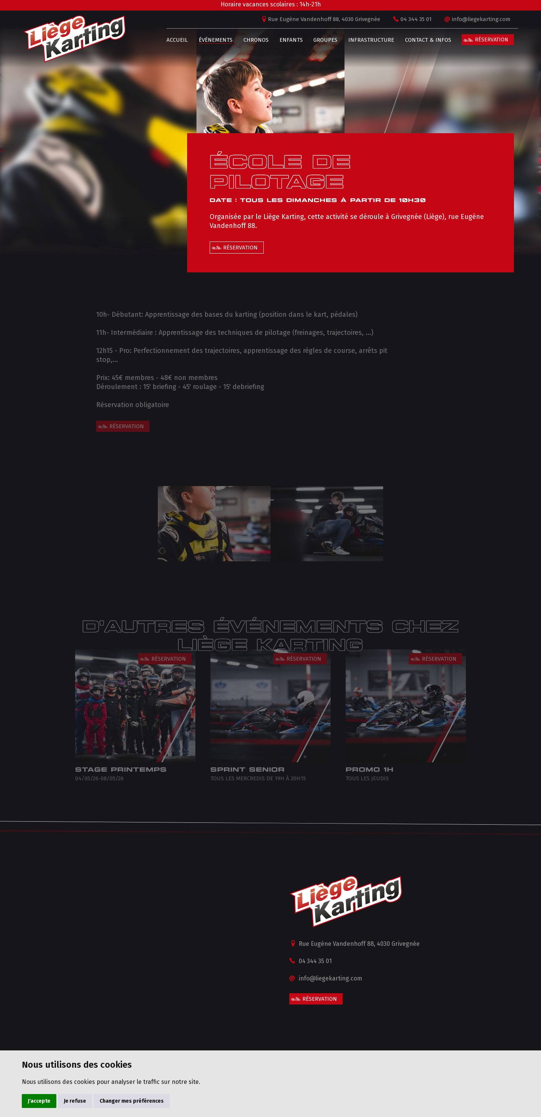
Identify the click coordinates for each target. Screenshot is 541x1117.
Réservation (487, 39)
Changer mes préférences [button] (132, 1101)
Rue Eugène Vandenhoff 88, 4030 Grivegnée (320, 19)
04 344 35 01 (412, 19)
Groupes (321, 39)
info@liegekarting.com (477, 19)
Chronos (251, 39)
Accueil (173, 39)
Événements (211, 39)
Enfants (286, 39)
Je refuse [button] (75, 1101)
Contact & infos (423, 39)
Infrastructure (367, 39)
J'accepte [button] (39, 1101)
